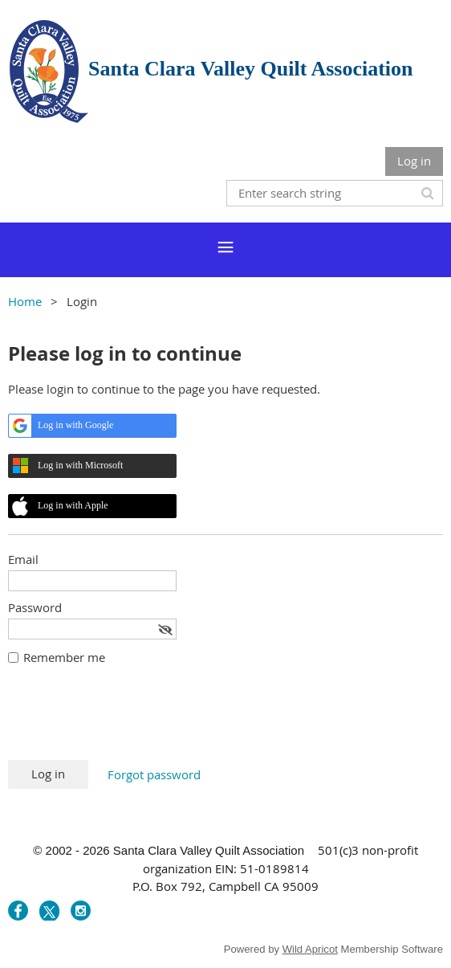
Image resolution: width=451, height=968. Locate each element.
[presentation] (130, 720)
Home (25, 301)
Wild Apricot (310, 949)
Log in (414, 161)
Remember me (64, 657)
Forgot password (154, 774)
